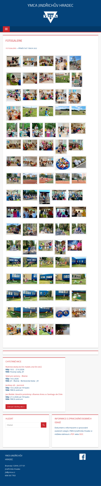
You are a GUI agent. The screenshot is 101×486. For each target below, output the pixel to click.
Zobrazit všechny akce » (16, 407)
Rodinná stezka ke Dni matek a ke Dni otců (24, 367)
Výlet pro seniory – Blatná (16, 376)
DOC (81, 434)
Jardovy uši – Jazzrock (15, 385)
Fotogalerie (11, 48)
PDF (72, 434)
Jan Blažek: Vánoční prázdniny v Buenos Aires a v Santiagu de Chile (34, 394)
